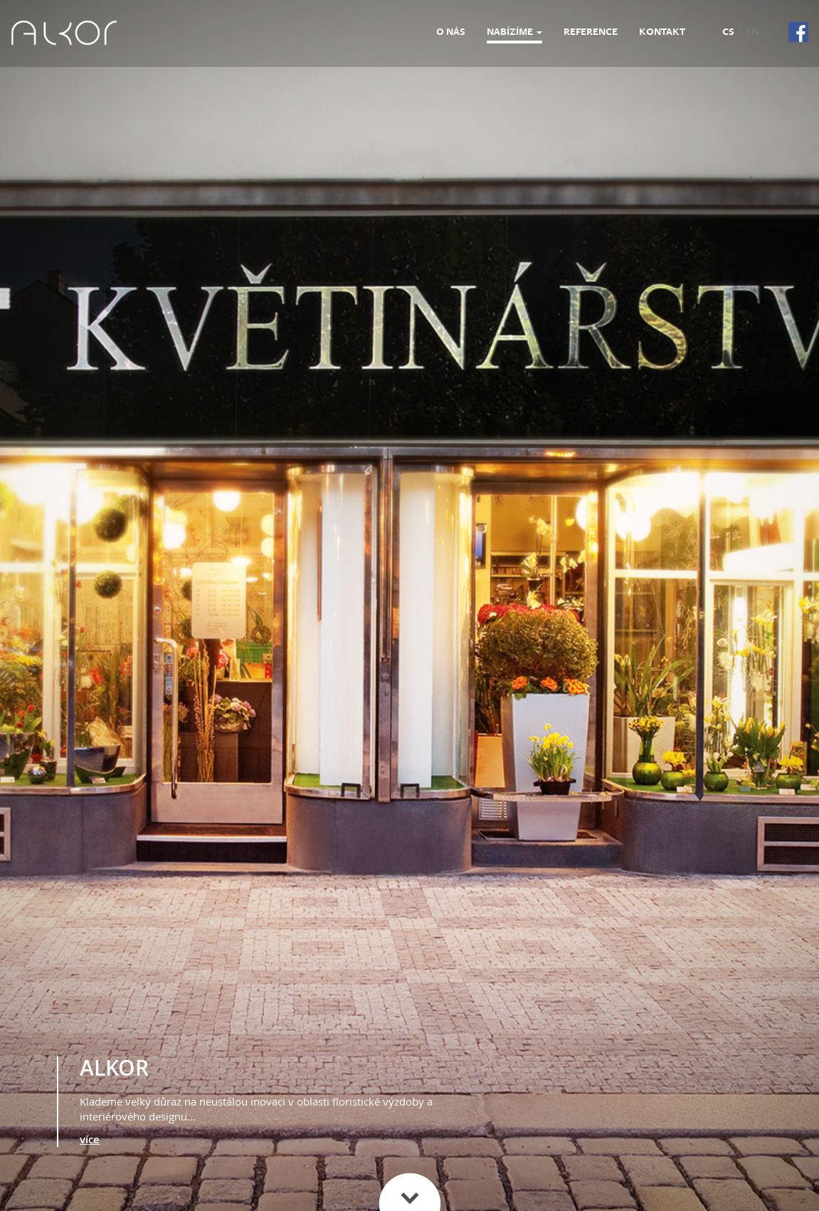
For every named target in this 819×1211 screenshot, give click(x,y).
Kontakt (662, 32)
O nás (450, 32)
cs (728, 32)
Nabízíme (514, 32)
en (752, 32)
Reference (591, 32)
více (90, 1139)
